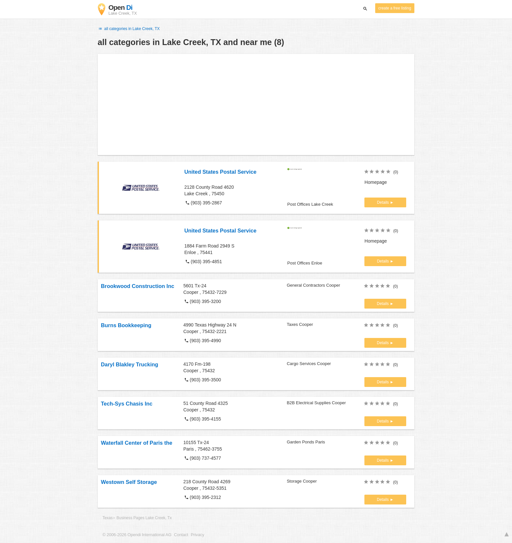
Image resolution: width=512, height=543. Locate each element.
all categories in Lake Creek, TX (129, 28)
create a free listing (394, 8)
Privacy (197, 535)
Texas (108, 518)
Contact (181, 535)
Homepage (375, 182)
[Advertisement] (256, 104)
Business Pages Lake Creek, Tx (144, 518)
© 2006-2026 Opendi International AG (137, 535)
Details (383, 202)
